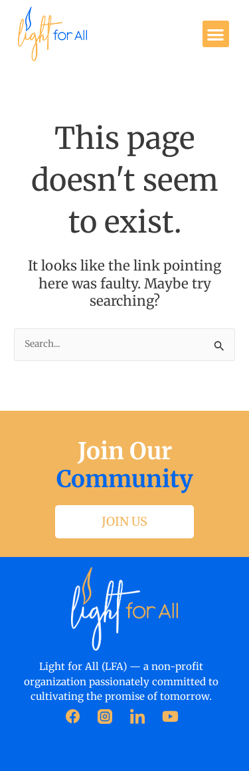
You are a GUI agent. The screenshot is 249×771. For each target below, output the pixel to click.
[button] (216, 34)
